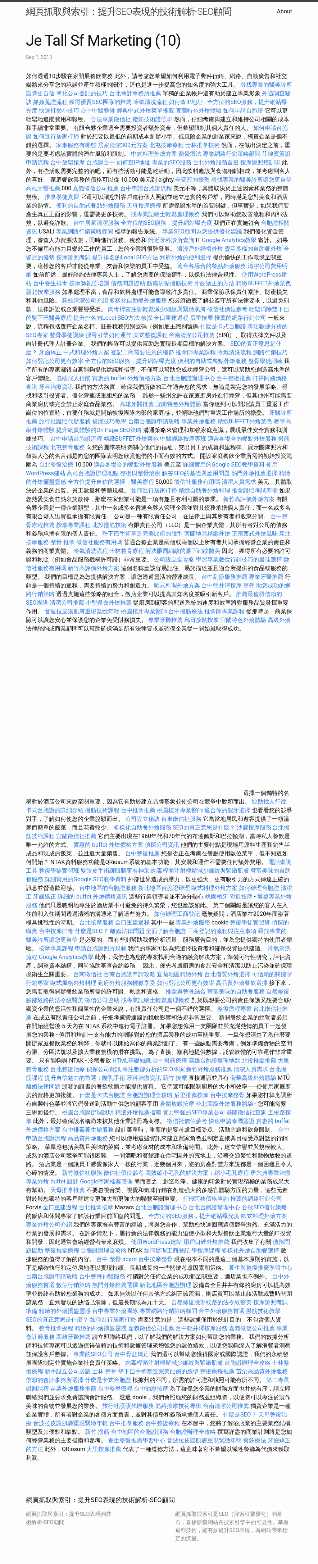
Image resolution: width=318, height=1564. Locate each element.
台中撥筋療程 (170, 1060)
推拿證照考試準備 (255, 490)
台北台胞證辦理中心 (189, 378)
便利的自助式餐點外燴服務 (90, 205)
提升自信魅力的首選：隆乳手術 (85, 1077)
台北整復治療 (56, 464)
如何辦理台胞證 (259, 888)
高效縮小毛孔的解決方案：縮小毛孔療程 (197, 1172)
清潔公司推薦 (67, 602)
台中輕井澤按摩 (221, 585)
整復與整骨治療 (140, 473)
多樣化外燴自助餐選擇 (251, 1250)
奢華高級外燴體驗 (253, 1077)
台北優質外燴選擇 (227, 974)
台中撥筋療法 (185, 611)
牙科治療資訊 (56, 386)
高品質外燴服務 (88, 1138)
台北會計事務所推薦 (135, 93)
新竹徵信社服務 (82, 1172)
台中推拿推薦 (139, 810)
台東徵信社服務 (181, 818)
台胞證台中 (100, 162)
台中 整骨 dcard (116, 1259)
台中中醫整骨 (99, 110)
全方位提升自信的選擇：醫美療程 (111, 481)
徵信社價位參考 (227, 309)
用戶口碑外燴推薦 (207, 1241)
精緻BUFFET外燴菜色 (263, 283)
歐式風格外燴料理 (74, 982)
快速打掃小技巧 (59, 110)
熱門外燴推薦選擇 (255, 473)
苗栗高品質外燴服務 (262, 1371)
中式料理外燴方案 (154, 153)
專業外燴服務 (198, 421)
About (284, 11)
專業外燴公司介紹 (49, 1224)
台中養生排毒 (51, 283)
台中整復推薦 (234, 378)
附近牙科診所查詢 (171, 240)
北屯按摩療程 (167, 145)
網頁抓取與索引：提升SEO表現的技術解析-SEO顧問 (128, 11)
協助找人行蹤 (73, 378)
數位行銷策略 (73, 1285)
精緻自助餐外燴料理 (205, 490)
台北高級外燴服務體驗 (225, 1103)
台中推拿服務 (126, 1423)
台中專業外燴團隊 (116, 1311)
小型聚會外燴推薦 (109, 602)
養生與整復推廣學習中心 (260, 1267)
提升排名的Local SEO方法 (125, 257)
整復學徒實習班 (60, 870)
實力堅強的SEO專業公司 (194, 1112)
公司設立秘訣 (142, 818)
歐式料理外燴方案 (177, 585)
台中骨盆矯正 (132, 1354)
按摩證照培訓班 (261, 162)
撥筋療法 (254, 1440)
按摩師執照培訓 (90, 283)
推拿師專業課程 (196, 352)
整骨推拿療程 (56, 1328)
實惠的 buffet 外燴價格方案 (127, 378)
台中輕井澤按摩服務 (202, 1328)
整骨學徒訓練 (68, 335)
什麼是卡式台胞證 (223, 326)
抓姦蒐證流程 (50, 102)
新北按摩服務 (44, 291)
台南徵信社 (87, 974)
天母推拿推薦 (67, 1190)
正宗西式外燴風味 (255, 533)
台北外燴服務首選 (216, 162)
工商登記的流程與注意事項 (221, 931)
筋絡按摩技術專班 (179, 1405)
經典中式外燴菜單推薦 (145, 110)
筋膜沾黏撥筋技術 (170, 283)
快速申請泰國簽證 (232, 1121)
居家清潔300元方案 (123, 145)
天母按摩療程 (144, 205)
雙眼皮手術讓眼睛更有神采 (115, 870)
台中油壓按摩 (152, 1388)
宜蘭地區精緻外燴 (208, 533)
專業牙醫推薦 (266, 576)
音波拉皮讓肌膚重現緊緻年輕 (82, 611)
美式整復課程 (150, 335)
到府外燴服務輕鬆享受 (126, 982)
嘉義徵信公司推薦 (96, 188)
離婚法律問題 (127, 931)
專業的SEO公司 (93, 1354)
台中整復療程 (163, 1423)
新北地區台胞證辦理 (164, 888)
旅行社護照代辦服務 (65, 421)
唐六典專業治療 (270, 1172)
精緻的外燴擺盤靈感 (65, 1311)
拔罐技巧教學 (110, 421)
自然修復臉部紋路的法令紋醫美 (211, 1302)
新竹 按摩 (175, 1077)
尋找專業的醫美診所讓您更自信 (251, 179)
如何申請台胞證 (243, 110)
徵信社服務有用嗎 (197, 481)
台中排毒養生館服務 (88, 1129)
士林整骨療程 (126, 550)
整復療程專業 (234, 1008)
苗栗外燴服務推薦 (73, 1388)
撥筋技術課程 (103, 810)
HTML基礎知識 (132, 1060)
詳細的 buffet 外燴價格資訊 (92, 896)
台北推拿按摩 (96, 1207)
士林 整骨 (104, 1371)
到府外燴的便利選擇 (186, 257)
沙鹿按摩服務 (255, 827)
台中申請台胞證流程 (146, 188)
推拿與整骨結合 (185, 991)
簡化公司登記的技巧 (82, 93)
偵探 (147, 317)
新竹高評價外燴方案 (249, 499)
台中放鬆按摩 (68, 162)
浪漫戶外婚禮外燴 (200, 248)
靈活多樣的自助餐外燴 (253, 248)
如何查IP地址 (186, 102)
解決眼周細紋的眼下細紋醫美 (182, 550)
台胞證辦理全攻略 (150, 1095)
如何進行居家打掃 (56, 136)
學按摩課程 (205, 1250)
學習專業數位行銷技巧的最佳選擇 (239, 559)
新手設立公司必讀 (68, 1371)
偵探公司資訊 (162, 844)
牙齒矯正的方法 (214, 283)
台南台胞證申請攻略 (154, 421)
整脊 (249, 585)
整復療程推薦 (217, 1371)
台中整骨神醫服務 (103, 1276)
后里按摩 (201, 317)
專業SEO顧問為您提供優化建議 (202, 231)
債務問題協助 (128, 283)
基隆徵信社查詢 (246, 1112)
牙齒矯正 (50, 352)
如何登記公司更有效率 (54, 361)
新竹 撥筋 (97, 1431)
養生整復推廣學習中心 (136, 1440)
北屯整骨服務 (68, 447)
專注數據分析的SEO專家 (153, 1069)
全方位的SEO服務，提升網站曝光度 (166, 222)
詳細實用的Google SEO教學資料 (224, 464)
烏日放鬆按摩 (202, 620)
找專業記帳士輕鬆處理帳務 (165, 214)
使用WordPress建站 (156, 1241)
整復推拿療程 (62, 1250)
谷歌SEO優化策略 (264, 1207)
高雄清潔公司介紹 (85, 300)
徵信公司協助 (102, 1000)
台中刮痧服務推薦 (225, 576)
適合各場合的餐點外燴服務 (211, 266)
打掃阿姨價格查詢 (206, 1198)
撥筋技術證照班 (153, 119)
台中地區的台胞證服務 (108, 888)
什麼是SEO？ (92, 931)
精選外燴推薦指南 (138, 1112)
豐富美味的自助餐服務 (236, 991)
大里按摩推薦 (104, 1449)
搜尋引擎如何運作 (109, 335)
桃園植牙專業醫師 (144, 611)
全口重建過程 (171, 317)
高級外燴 (279, 620)
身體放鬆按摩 (178, 1103)
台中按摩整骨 (228, 1095)
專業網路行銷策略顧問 (231, 153)
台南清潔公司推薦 (192, 335)
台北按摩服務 (97, 922)
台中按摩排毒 (56, 931)
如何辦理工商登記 (177, 913)
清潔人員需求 (239, 481)
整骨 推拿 (62, 542)
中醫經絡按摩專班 (184, 438)
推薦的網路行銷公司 (240, 317)
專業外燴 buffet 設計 (52, 1181)
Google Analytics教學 (229, 240)
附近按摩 (241, 896)
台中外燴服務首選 (222, 1311)
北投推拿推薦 (259, 1060)
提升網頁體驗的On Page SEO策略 (99, 430)
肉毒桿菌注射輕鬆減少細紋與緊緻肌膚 (157, 309)
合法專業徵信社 (111, 119)
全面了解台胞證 (166, 931)
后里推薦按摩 (192, 1095)
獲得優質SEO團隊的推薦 (100, 102)
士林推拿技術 (202, 145)
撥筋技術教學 (263, 1311)
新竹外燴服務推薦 (209, 1069)
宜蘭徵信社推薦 (76, 836)
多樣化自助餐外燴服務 (138, 300)
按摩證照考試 (74, 257)
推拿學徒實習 (63, 197)
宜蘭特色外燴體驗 (199, 110)
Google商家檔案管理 (106, 1181)
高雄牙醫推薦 (43, 188)
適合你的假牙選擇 (227, 810)
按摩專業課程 (74, 525)
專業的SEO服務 (171, 162)
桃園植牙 (216, 896)
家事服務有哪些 (76, 145)
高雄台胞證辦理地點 (93, 473)
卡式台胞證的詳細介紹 (54, 810)
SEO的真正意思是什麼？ (204, 827)
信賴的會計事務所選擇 (54, 1380)
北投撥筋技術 (109, 525)
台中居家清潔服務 (96, 222)
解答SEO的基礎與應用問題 (196, 473)
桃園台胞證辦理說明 (88, 1112)
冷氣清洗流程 (150, 102)
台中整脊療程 (116, 1388)
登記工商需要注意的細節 (142, 352)
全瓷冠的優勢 (192, 179)
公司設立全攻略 (174, 559)
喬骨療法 (189, 153)
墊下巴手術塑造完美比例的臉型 (142, 533)
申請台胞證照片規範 (101, 948)
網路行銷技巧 (270, 352)
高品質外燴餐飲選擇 (242, 982)
